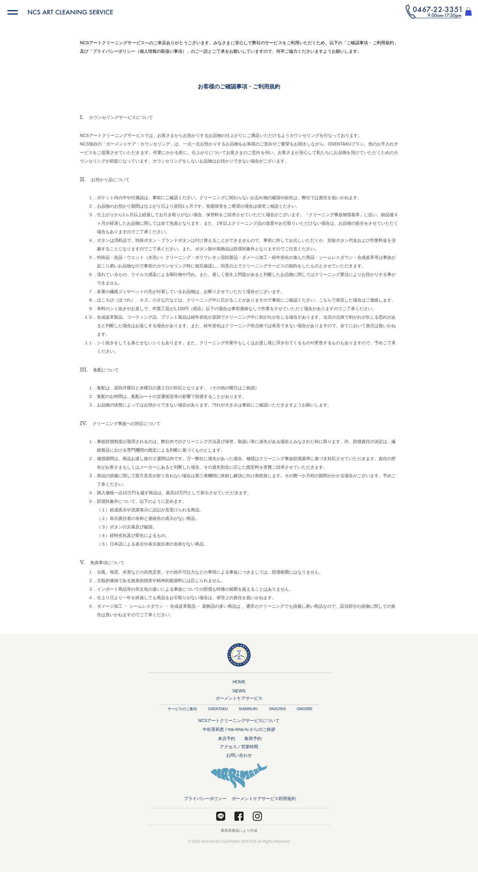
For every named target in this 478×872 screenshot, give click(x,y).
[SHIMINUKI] (248, 709)
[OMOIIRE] (304, 709)
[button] (433, 12)
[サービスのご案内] (182, 709)
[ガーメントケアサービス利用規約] (263, 799)
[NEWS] (239, 691)
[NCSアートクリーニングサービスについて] (239, 721)
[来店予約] (226, 739)
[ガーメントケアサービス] (239, 698)
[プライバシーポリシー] (205, 799)
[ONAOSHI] (277, 709)
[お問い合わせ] (239, 755)
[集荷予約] (253, 739)
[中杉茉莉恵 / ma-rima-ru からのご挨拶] (239, 730)
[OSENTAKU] (218, 709)
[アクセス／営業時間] (239, 747)
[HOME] (239, 682)
